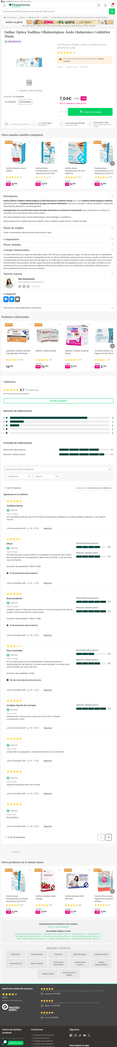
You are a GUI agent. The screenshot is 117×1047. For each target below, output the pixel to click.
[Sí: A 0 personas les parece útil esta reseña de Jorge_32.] (30, 761)
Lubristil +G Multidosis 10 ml (58, 939)
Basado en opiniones (12, 1000)
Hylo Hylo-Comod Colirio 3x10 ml (56, 934)
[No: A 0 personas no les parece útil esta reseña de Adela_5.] (37, 793)
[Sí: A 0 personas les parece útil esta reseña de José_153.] (30, 826)
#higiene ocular (71, 67)
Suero (50, 927)
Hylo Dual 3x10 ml (93, 934)
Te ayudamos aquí (12, 1043)
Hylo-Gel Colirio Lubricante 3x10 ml (28, 934)
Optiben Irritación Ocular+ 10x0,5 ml (85, 939)
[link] (21, 390)
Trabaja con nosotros (42, 1041)
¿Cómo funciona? (40, 1038)
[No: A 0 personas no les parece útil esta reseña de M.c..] (37, 635)
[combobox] (98, 488)
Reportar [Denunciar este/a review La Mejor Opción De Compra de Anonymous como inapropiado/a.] (48, 728)
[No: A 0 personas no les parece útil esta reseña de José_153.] (37, 826)
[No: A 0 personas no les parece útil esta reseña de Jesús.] (37, 690)
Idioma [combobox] (46, 476)
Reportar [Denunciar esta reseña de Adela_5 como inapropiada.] (48, 793)
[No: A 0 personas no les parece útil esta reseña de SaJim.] (37, 583)
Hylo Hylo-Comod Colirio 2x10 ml (57, 936)
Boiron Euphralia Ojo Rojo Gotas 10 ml (31, 939)
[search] (112, 11)
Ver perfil (36, 286)
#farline (60, 67)
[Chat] (98, 5)
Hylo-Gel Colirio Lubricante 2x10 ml (28, 936)
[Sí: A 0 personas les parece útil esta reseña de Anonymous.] (30, 728)
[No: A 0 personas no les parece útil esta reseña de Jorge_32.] (37, 761)
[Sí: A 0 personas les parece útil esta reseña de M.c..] (30, 635)
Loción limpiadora (62, 927)
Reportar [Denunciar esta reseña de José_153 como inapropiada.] (48, 826)
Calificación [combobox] (19, 476)
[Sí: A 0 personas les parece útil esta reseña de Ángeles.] (30, 528)
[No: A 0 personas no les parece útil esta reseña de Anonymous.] (37, 728)
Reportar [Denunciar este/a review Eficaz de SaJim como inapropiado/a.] (48, 583)
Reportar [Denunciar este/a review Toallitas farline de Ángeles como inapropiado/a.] (48, 528)
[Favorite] (30, 142)
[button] (105, 5)
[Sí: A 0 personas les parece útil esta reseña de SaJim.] (30, 583)
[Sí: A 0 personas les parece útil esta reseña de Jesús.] (30, 690)
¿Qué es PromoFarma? (42, 1035)
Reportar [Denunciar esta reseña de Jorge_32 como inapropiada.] (48, 760)
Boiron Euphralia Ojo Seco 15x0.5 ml (85, 936)
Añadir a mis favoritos (29, 91)
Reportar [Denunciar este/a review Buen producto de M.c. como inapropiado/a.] (48, 635)
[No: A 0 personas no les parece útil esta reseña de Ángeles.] (37, 528)
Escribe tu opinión (58, 400)
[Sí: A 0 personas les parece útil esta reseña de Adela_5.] (30, 793)
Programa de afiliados (42, 1044)
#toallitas (84, 67)
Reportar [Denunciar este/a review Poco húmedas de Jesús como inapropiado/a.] (48, 690)
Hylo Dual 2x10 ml (78, 934)
